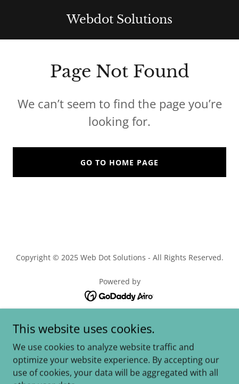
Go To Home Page (119, 162)
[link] (119, 20)
